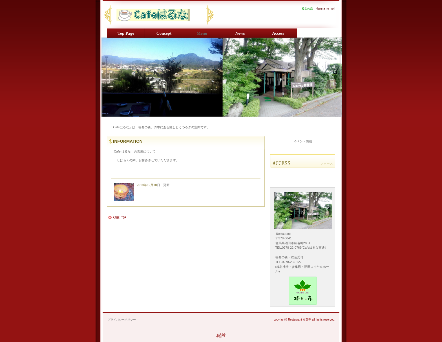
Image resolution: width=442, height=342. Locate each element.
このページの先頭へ (125, 217)
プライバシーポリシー (122, 319)
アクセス (302, 161)
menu (202, 33)
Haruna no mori (172, 15)
